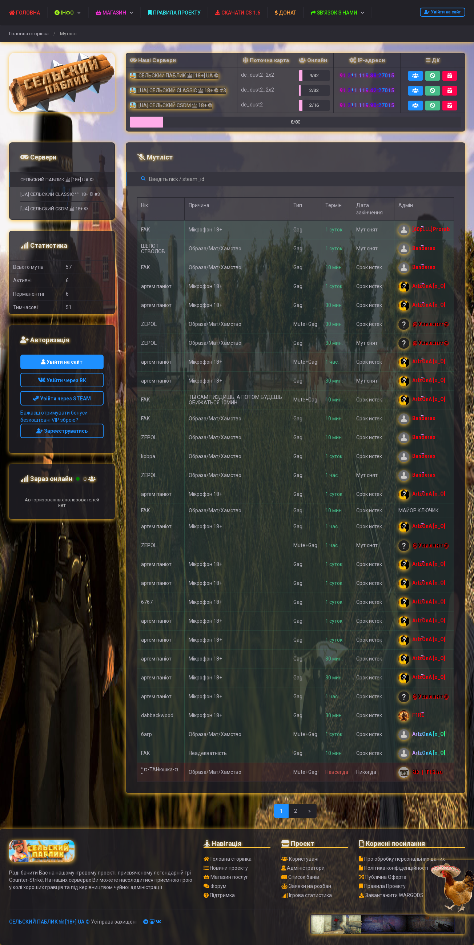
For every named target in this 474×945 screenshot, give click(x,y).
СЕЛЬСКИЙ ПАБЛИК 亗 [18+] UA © (57, 179)
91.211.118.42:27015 (367, 90)
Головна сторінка (29, 33)
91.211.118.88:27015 (367, 75)
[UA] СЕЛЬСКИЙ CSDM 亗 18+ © (54, 208)
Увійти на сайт (442, 12)
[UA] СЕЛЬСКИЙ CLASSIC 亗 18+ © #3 (60, 194)
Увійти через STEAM (62, 398)
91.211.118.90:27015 (367, 105)
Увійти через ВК (62, 380)
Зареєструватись (62, 431)
